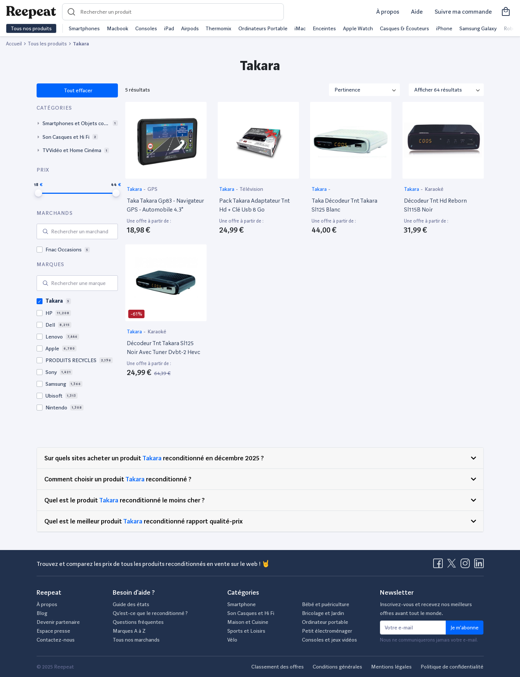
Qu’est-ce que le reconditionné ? (150, 613)
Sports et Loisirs (246, 631)
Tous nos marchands (136, 640)
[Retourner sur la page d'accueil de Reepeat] (31, 12)
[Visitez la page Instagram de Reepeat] (466, 565)
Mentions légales (391, 667)
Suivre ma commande (463, 11)
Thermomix (218, 28)
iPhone (444, 28)
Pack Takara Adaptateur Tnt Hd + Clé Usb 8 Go (254, 205)
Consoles (146, 28)
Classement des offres (277, 667)
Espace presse (53, 631)
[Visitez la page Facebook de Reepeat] (439, 565)
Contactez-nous (56, 640)
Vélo (232, 640)
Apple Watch (358, 28)
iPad (169, 28)
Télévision (251, 189)
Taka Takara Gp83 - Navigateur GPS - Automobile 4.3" (165, 205)
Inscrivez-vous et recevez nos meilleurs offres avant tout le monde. (426, 608)
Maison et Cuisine (247, 622)
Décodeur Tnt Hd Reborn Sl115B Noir (435, 205)
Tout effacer (77, 90)
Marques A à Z (129, 631)
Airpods (190, 28)
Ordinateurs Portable (263, 28)
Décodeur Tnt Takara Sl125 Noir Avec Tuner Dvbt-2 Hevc (163, 347)
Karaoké (434, 189)
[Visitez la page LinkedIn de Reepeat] (479, 565)
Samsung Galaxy (478, 28)
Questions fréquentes (138, 622)
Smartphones (84, 28)
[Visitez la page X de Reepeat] (453, 565)
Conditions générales (337, 667)
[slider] (38, 193)
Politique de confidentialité (452, 667)
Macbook (117, 28)
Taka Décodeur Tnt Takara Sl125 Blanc (344, 205)
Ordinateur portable (325, 622)
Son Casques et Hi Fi (250, 613)
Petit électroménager (327, 631)
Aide (417, 11)
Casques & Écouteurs (404, 28)
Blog (42, 613)
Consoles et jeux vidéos (329, 640)
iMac (300, 28)
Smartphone (241, 604)
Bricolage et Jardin (323, 613)
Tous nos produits (31, 28)
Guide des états (131, 604)
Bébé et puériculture (325, 604)
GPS (152, 189)
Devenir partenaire (58, 622)
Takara (135, 189)
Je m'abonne (465, 627)
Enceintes (324, 28)
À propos (387, 11)
